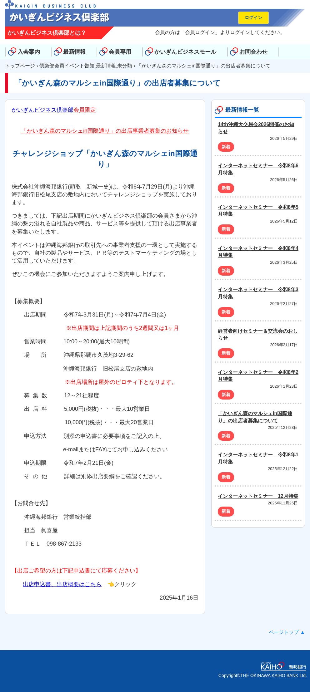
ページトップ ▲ (287, 632)
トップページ (20, 65)
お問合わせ (253, 52)
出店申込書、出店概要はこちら (62, 584)
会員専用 (120, 52)
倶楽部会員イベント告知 (66, 65)
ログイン (253, 17)
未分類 (124, 65)
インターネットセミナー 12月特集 (258, 496)
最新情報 (74, 52)
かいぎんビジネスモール (185, 52)
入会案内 (29, 52)
